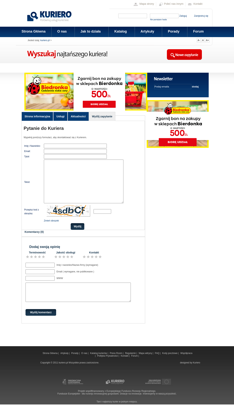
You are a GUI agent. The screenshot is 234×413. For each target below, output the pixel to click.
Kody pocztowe (170, 361)
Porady (173, 31)
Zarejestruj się (201, 16)
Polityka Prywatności (108, 364)
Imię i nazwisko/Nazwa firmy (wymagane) (77, 273)
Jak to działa (90, 31)
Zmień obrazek (51, 229)
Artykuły (147, 31)
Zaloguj (183, 16)
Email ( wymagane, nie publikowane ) (75, 280)
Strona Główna (34, 31)
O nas (62, 31)
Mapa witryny (146, 361)
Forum (198, 31)
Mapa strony (146, 3)
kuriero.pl (45, 40)
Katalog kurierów (99, 361)
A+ (207, 40)
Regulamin (131, 361)
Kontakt (198, 3)
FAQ (157, 361)
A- (199, 40)
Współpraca (186, 361)
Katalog (120, 31)
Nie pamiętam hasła (158, 20)
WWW (60, 286)
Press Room (116, 361)
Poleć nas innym (174, 3)
